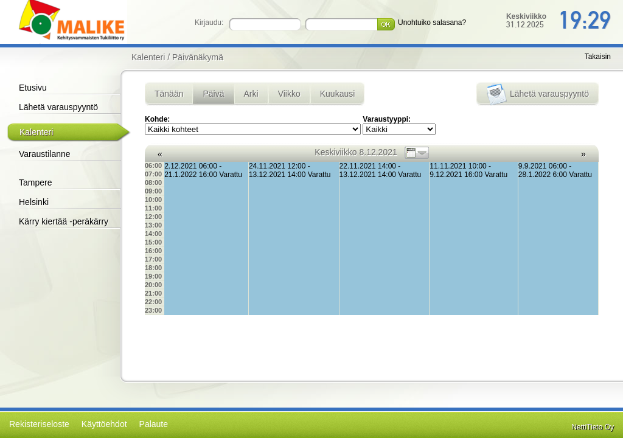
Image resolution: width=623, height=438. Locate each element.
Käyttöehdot (104, 424)
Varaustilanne (45, 154)
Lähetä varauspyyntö (58, 107)
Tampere (35, 182)
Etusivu (33, 87)
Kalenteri (36, 132)
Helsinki (34, 202)
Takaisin (598, 56)
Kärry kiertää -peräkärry (63, 221)
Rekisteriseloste (39, 424)
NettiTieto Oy (592, 427)
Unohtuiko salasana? (432, 22)
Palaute (153, 424)
